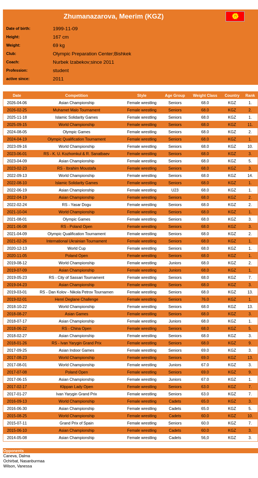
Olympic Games (76, 132)
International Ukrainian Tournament (76, 241)
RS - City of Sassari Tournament (76, 277)
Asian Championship (76, 102)
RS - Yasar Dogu (76, 204)
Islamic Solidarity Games (76, 117)
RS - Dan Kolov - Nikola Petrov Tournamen (76, 292)
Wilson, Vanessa (17, 466)
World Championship (77, 124)
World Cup (76, 248)
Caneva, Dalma (16, 456)
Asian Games (76, 314)
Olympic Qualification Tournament (76, 139)
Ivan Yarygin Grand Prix (76, 394)
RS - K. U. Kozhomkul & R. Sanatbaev (76, 153)
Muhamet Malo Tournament (76, 110)
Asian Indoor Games (76, 350)
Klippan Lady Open (76, 386)
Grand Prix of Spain (77, 423)
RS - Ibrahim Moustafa (76, 168)
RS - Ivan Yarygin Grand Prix (76, 343)
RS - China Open (76, 328)
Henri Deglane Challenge (76, 299)
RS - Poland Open (76, 226)
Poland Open (76, 255)
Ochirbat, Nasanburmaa (23, 461)
